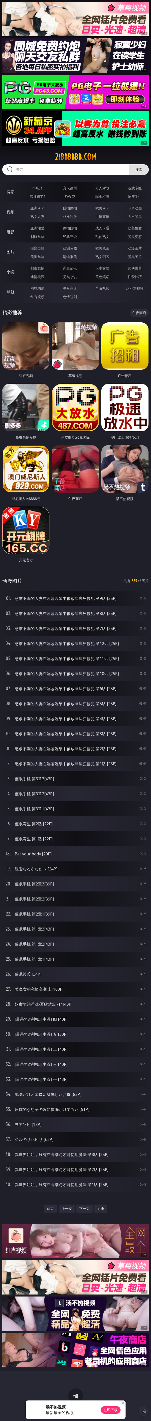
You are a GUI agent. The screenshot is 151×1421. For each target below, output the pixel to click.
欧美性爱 (135, 228)
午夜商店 (70, 288)
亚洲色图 (70, 248)
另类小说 (70, 276)
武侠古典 (135, 268)
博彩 (10, 191)
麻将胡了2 (37, 196)
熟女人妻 (37, 216)
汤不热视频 (135, 288)
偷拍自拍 (70, 228)
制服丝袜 (37, 236)
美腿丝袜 (37, 256)
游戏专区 (135, 188)
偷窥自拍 (37, 248)
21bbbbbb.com (75, 157)
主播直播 (102, 216)
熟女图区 (102, 256)
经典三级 (70, 236)
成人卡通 (102, 228)
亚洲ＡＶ (37, 208)
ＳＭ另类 (135, 216)
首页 (50, 1208)
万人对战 (102, 188)
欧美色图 (102, 248)
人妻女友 (102, 268)
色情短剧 (70, 296)
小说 (10, 272)
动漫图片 (135, 248)
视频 (10, 211)
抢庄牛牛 (135, 196)
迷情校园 (37, 276)
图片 (10, 251)
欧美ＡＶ (102, 208)
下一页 (84, 1208)
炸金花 (70, 196)
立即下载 (111, 1409)
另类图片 (135, 256)
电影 (10, 231)
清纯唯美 (70, 256)
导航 (10, 292)
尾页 (100, 1208)
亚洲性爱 (37, 228)
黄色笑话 (102, 276)
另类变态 (135, 236)
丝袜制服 (70, 216)
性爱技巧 (135, 276)
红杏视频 (37, 296)
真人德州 (70, 188)
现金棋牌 (102, 196)
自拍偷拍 (70, 208)
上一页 (67, 1208)
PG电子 (37, 188)
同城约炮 (37, 288)
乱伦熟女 (102, 236)
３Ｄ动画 (135, 208)
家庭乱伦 (70, 268)
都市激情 (37, 268)
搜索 (138, 169)
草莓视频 (102, 288)
